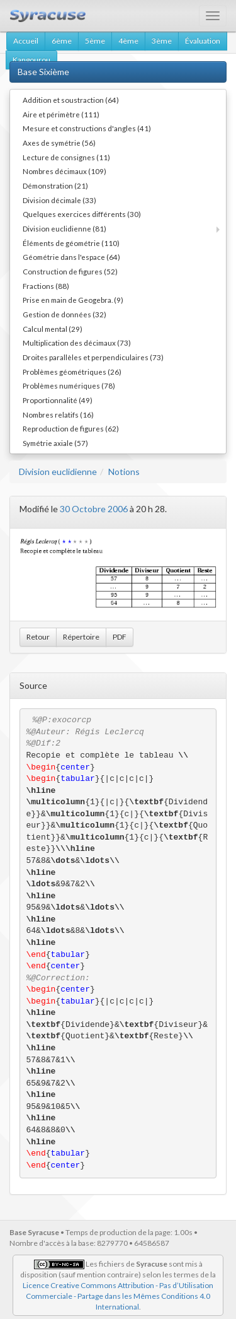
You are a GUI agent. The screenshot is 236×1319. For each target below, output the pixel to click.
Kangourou (31, 59)
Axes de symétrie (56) (59, 142)
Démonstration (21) (55, 185)
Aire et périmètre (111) (61, 114)
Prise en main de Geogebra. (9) (73, 299)
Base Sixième (43, 71)
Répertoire (81, 637)
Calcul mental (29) (52, 328)
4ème (128, 40)
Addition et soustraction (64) (71, 99)
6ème (62, 40)
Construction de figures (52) (70, 271)
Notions (124, 471)
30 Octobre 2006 (94, 508)
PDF (119, 637)
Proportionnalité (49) (58, 400)
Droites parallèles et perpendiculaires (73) (93, 357)
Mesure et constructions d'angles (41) (87, 128)
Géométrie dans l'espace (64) (71, 256)
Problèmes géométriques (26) (72, 371)
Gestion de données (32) (64, 314)
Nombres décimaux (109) (64, 171)
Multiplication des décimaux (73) (77, 342)
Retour (38, 637)
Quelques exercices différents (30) (82, 213)
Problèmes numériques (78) (69, 385)
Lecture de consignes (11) (66, 157)
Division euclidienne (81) (64, 228)
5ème (95, 40)
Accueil (25, 40)
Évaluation (202, 40)
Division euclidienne (58, 471)
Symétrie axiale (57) (55, 442)
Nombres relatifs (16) (58, 414)
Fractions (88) (46, 285)
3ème (162, 40)
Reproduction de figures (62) (71, 428)
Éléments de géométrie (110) (71, 242)
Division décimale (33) (59, 200)
